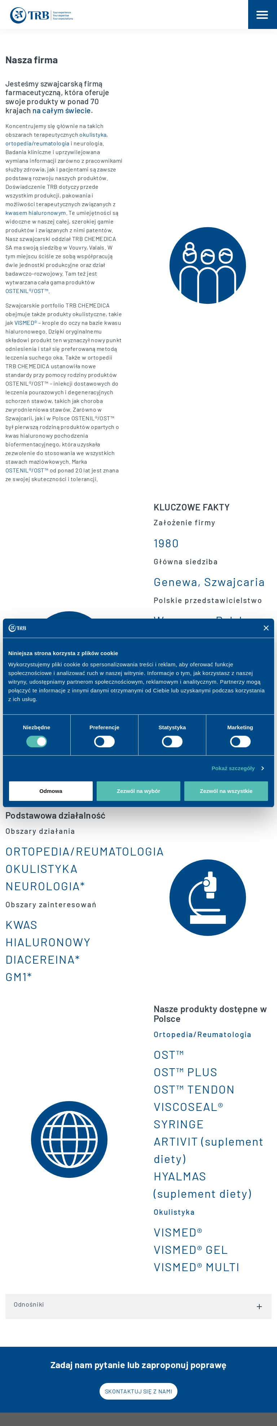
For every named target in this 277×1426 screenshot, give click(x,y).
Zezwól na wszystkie (226, 791)
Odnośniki (138, 1301)
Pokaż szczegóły (233, 768)
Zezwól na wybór (138, 791)
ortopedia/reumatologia (37, 143)
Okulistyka (174, 1211)
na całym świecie (61, 110)
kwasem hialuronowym (35, 212)
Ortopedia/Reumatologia (203, 1034)
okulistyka (92, 134)
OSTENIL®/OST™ (26, 290)
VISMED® (25, 322)
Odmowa (50, 791)
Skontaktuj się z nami (138, 1391)
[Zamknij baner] (266, 628)
